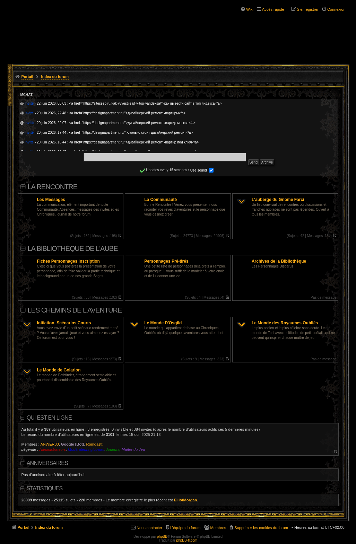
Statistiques (45, 488)
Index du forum (55, 76)
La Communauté (160, 199)
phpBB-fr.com (187, 540)
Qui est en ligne (49, 418)
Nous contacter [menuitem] (149, 528)
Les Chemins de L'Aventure (75, 310)
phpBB (162, 536)
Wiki (249, 9)
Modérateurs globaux (86, 449)
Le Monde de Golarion (59, 370)
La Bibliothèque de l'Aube (73, 248)
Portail (27, 76)
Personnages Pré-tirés (166, 261)
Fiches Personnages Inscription (68, 261)
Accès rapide (273, 9)
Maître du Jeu (133, 449)
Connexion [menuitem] (336, 9)
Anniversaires (47, 463)
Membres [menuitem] (218, 528)
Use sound (202, 170)
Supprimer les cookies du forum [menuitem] (261, 528)
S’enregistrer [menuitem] (308, 9)
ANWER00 (50, 444)
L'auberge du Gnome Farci (278, 199)
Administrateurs (53, 449)
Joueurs (113, 449)
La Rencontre (53, 187)
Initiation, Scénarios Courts (64, 323)
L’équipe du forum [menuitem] (185, 528)
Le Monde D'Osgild (163, 323)
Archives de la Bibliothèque (279, 261)
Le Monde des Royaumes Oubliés (285, 323)
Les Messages (51, 199)
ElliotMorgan (185, 500)
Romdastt (94, 444)
